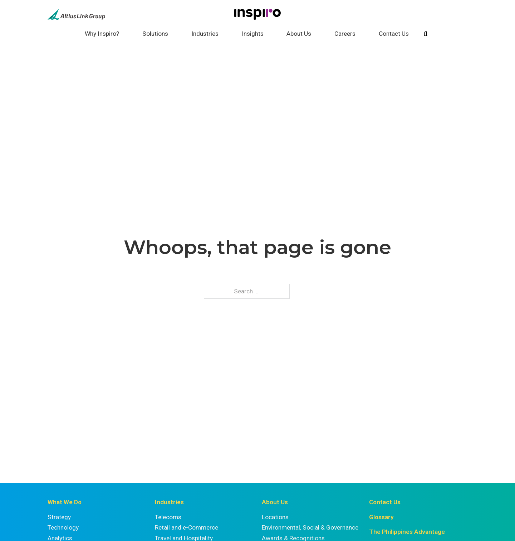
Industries (205, 33)
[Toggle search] (425, 34)
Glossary (381, 517)
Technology (63, 527)
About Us (298, 33)
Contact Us (394, 33)
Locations (275, 517)
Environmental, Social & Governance (310, 527)
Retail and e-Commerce (186, 527)
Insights (253, 33)
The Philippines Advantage (407, 531)
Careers (344, 33)
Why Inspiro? (102, 33)
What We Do (65, 502)
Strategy (59, 517)
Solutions (155, 33)
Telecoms (168, 517)
